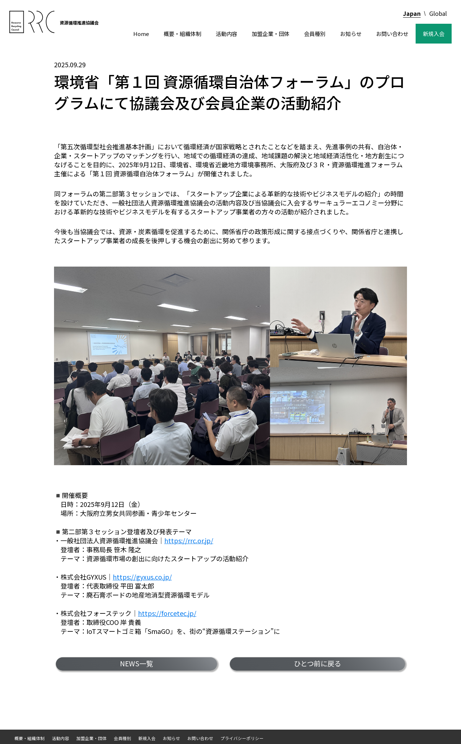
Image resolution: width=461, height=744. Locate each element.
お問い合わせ (392, 33)
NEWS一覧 (136, 663)
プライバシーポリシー (242, 738)
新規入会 (433, 33)
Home (141, 33)
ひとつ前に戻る (317, 663)
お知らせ (351, 33)
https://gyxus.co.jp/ (142, 576)
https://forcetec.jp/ (167, 613)
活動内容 (226, 33)
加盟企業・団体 (271, 33)
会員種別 (315, 33)
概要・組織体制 (182, 33)
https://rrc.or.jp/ (188, 540)
